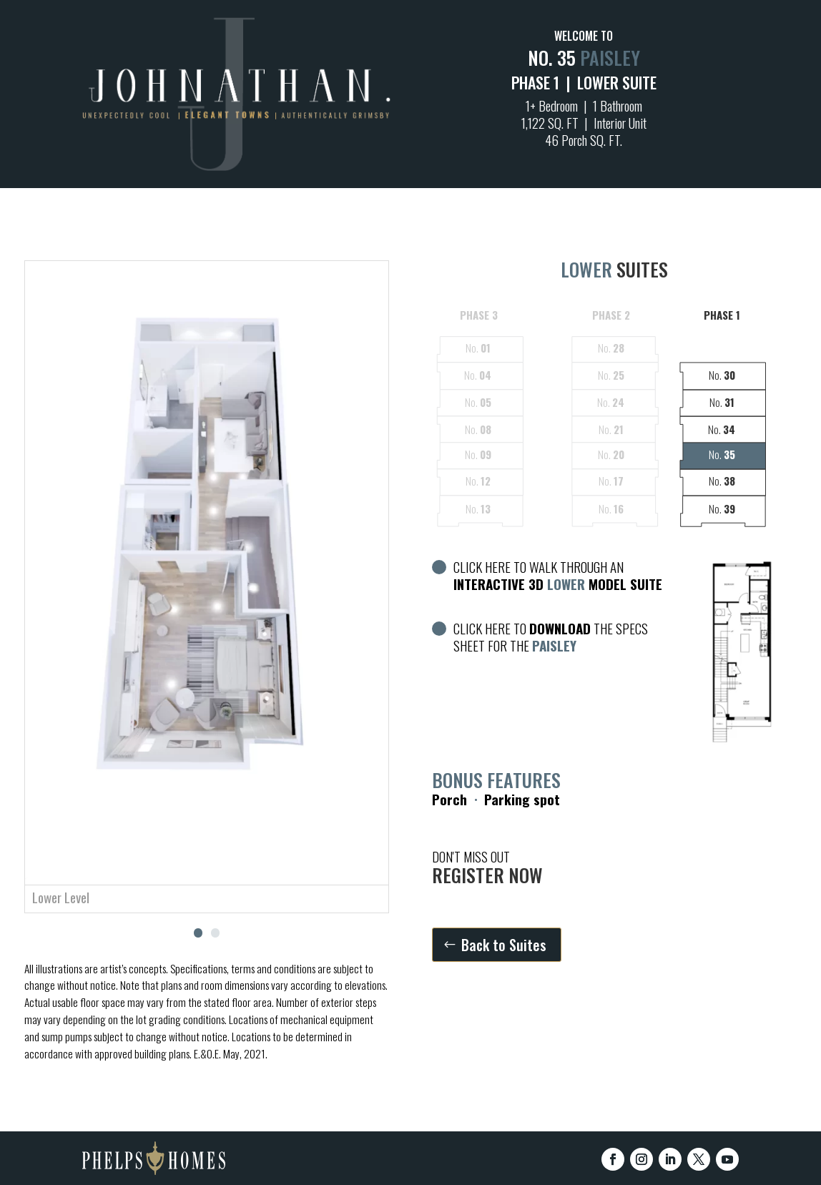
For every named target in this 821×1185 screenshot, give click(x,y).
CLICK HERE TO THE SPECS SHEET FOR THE (540, 637)
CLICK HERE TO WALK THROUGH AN (547, 576)
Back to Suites (503, 944)
